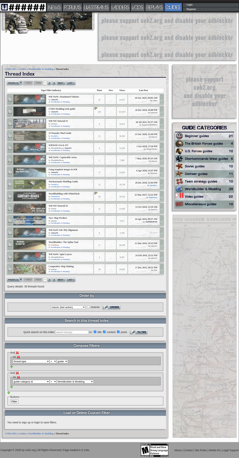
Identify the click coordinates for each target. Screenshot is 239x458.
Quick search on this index (38, 332)
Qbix (155, 270)
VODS (137, 7)
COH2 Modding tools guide (62, 109)
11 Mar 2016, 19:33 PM (146, 243)
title (99, 332)
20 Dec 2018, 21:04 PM (146, 183)
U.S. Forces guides (209, 151)
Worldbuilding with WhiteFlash (64, 193)
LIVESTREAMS (96, 7)
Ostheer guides (209, 174)
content (111, 332)
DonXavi (54, 124)
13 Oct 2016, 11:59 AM (146, 207)
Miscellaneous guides (209, 204)
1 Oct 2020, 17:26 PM (147, 146)
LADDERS (120, 7)
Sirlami (53, 209)
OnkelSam (55, 245)
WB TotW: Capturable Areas (63, 157)
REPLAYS (154, 7)
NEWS (54, 7)
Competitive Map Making (61, 266)
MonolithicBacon (57, 148)
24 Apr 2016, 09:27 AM (146, 219)
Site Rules (201, 450)
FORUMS (72, 7)
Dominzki (154, 173)
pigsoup (54, 221)
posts (124, 332)
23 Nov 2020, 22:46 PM (146, 134)
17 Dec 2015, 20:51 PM (146, 267)
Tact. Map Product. (58, 218)
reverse (95, 307)
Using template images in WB (63, 169)
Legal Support (230, 450)
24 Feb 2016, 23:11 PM (146, 255)
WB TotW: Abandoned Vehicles (64, 96)
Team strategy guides (209, 181)
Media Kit (215, 450)
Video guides (209, 196)
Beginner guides (209, 136)
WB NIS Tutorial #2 (58, 205)
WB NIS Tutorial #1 (58, 121)
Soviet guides (209, 166)
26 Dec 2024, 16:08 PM (146, 110)
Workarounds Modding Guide (63, 181)
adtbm (155, 100)
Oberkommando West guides (209, 159)
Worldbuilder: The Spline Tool (63, 242)
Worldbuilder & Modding (40, 69)
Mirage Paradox (151, 149)
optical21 (154, 246)
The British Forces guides (209, 143)
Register (191, 9)
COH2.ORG (11, 69)
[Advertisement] (127, 36)
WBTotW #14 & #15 (58, 145)
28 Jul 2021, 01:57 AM (146, 122)
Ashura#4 (154, 113)
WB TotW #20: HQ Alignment (63, 230)
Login (189, 4)
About (178, 450)
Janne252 (54, 100)
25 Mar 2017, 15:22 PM (146, 195)
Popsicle (155, 137)
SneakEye (54, 136)
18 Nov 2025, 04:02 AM (146, 98)
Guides (22, 69)
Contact (188, 450)
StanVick (154, 210)
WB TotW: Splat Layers (60, 254)
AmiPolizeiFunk (152, 222)
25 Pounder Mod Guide (60, 133)
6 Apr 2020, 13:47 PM (146, 170)
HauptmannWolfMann (149, 125)
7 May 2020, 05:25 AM (146, 158)
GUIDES (173, 7)
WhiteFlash (55, 196)
